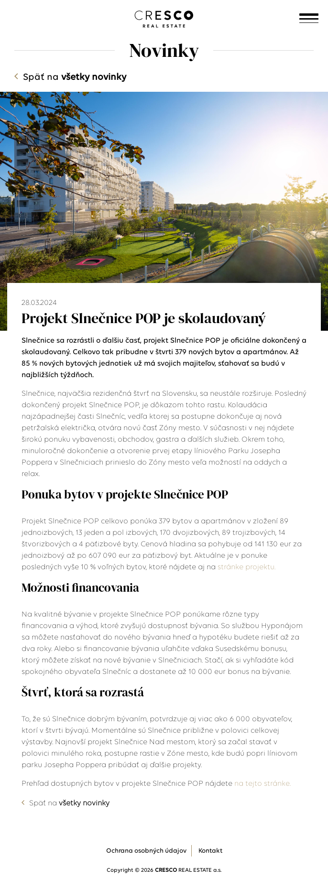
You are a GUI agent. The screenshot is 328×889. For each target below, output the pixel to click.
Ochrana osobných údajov (146, 851)
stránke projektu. (247, 567)
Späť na (74, 77)
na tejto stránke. (263, 784)
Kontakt (210, 851)
